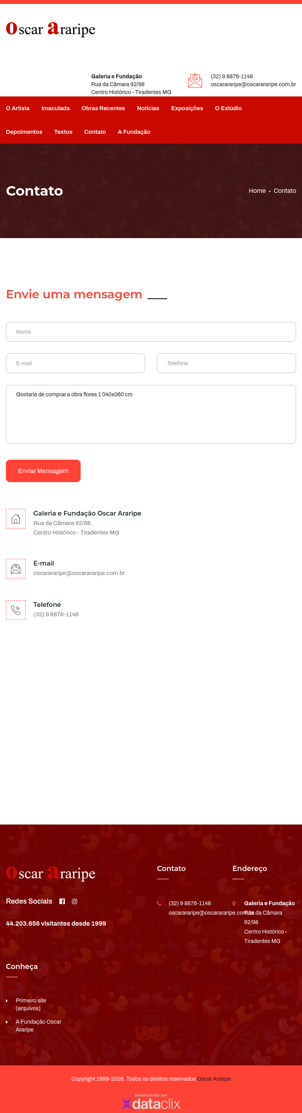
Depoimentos (24, 132)
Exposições (187, 108)
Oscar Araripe (213, 1079)
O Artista (17, 108)
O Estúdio (228, 108)
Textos (63, 132)
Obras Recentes (103, 108)
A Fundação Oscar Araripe (38, 1026)
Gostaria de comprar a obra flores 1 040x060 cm (151, 414)
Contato (95, 132)
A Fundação (134, 132)
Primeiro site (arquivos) (31, 1004)
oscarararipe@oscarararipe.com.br (253, 84)
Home (257, 190)
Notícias (148, 108)
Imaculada (55, 108)
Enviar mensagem (43, 471)
